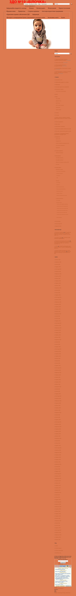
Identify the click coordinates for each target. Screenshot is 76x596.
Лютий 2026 (57, 264)
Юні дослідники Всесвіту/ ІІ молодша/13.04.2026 (60, 65)
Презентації (58, 107)
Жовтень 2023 (58, 325)
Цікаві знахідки (58, 109)
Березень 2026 (58, 262)
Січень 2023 (57, 344)
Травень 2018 (58, 459)
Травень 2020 (58, 407)
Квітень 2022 (57, 358)
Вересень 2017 (58, 478)
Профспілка (21, 11)
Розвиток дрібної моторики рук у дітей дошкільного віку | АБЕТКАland (62, 251)
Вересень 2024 (58, 302)
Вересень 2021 (58, 372)
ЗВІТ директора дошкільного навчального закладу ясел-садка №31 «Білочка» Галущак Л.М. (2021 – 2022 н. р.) (62, 234)
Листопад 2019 (58, 421)
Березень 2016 (58, 520)
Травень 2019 (58, 433)
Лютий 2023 (57, 342)
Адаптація (58, 184)
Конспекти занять (59, 202)
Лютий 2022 (57, 360)
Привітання (58, 147)
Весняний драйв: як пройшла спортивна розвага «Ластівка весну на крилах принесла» (62, 72)
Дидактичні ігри (58, 100)
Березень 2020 (58, 412)
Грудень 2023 (58, 320)
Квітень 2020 (57, 410)
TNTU (56, 246)
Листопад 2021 (58, 367)
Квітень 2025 (57, 285)
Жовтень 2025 (58, 271)
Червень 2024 (58, 306)
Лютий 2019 (57, 440)
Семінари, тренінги (59, 193)
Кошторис (57, 164)
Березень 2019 (58, 438)
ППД (57, 177)
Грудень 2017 (58, 471)
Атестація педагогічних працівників (52, 11)
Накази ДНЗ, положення (60, 126)
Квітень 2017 (57, 490)
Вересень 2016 (58, 506)
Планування (58, 175)
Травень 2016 (58, 516)
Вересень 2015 (58, 534)
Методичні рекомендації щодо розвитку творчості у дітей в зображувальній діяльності (62, 247)
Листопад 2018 (58, 447)
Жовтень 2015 (58, 532)
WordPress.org (58, 552)
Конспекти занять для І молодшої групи (62, 206)
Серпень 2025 (58, 276)
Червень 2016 (58, 513)
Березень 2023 (58, 339)
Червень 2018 (58, 457)
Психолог (57, 180)
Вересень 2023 (58, 327)
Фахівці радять (40, 8)
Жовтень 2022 (58, 351)
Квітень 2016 (57, 518)
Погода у (58, 588)
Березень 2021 (58, 386)
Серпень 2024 (58, 304)
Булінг (56, 94)
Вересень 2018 (58, 452)
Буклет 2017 (58, 138)
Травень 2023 (58, 334)
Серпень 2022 (58, 353)
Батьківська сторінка (33, 4)
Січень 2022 (57, 363)
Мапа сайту (57, 124)
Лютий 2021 (57, 389)
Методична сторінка (59, 169)
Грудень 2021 (58, 365)
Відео (39, 4)
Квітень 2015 (57, 539)
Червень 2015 (58, 537)
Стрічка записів (58, 548)
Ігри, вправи (58, 98)
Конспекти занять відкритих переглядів (62, 204)
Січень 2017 (57, 497)
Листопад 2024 (58, 297)
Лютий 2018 (57, 466)
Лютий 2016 (57, 523)
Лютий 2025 (57, 290)
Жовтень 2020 (58, 398)
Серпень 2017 (58, 480)
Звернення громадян (59, 152)
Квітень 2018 (57, 461)
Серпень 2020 (58, 403)
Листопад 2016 (58, 501)
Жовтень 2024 (58, 299)
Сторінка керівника (33, 11)
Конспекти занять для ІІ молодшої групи (62, 208)
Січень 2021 (57, 391)
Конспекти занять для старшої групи (62, 212)
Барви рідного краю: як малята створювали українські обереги (60, 60)
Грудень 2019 (58, 419)
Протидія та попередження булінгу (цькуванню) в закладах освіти (61, 134)
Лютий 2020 (57, 414)
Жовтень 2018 (58, 450)
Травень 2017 (58, 487)
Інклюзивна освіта (58, 79)
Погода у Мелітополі (66, 592)
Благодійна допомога (59, 157)
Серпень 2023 (58, 330)
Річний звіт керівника (59, 232)
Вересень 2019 (58, 426)
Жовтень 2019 (58, 424)
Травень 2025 (58, 283)
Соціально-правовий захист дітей (61, 195)
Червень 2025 (58, 280)
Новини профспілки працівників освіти (62, 143)
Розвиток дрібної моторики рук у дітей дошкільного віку (62, 252)
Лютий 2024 (57, 316)
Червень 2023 (58, 332)
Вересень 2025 (58, 273)
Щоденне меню (11, 11)
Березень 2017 (58, 492)
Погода (55, 587)
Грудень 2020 (58, 393)
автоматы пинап (58, 237)
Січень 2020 (57, 417)
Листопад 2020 (58, 396)
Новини (31, 8)
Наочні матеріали (59, 217)
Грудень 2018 (58, 445)
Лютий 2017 (57, 494)
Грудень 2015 (58, 527)
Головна (26, 4)
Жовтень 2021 (58, 370)
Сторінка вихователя (59, 198)
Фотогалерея (44, 4)
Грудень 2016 (58, 499)
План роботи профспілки (60, 145)
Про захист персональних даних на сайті (63, 131)
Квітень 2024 (57, 311)
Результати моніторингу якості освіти (62, 240)
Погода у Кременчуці (58, 592)
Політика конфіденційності (30, 6)
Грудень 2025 (58, 266)
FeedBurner (65, 563)
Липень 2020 (57, 405)
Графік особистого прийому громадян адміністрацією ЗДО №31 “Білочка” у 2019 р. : (62, 118)
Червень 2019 (58, 431)
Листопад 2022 (58, 349)
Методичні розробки (59, 173)
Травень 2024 (58, 309)
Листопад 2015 (58, 530)
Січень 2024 (57, 318)
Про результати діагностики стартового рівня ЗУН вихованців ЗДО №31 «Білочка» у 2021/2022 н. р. (62, 242)
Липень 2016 (57, 511)
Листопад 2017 (58, 473)
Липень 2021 (57, 377)
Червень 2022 (58, 356)
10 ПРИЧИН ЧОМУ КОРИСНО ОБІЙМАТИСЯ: (62, 238)
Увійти (56, 545)
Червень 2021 (58, 379)
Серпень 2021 (58, 374)
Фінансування (52, 8)
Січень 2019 (57, 443)
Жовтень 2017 (58, 476)
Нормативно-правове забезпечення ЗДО (63, 128)
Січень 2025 (57, 292)
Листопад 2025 (58, 269)
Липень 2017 (57, 483)
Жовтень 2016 (58, 504)
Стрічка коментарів (59, 550)
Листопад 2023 (58, 323)
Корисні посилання (64, 8)
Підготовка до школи (59, 191)
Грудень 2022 (58, 346)
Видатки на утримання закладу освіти (62, 162)
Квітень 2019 (57, 436)
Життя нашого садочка (60, 105)
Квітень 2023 (57, 337)
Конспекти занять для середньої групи (62, 210)
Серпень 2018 (58, 454)
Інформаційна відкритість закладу (16, 8)
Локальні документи (59, 121)
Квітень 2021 (57, 384)
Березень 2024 (58, 313)
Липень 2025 (57, 278)
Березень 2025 (58, 287)
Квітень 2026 (57, 259)
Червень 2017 (58, 485)
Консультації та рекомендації (61, 91)
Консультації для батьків (60, 186)
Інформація (57, 84)
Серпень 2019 (58, 429)
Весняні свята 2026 (59, 62)
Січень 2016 (57, 525)
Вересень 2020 (58, 400)
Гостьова (57, 115)
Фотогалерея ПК (58, 223)
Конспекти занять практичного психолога (62, 214)
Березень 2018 (58, 464)
